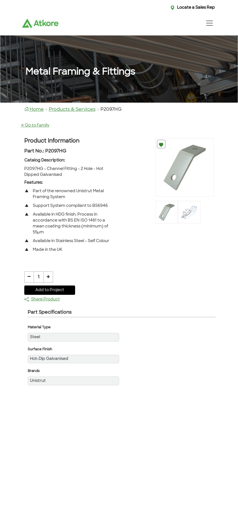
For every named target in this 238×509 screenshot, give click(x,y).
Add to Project (49, 290)
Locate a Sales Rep (196, 8)
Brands (34, 371)
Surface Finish (40, 349)
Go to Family (35, 125)
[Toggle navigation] (209, 23)
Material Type (39, 327)
